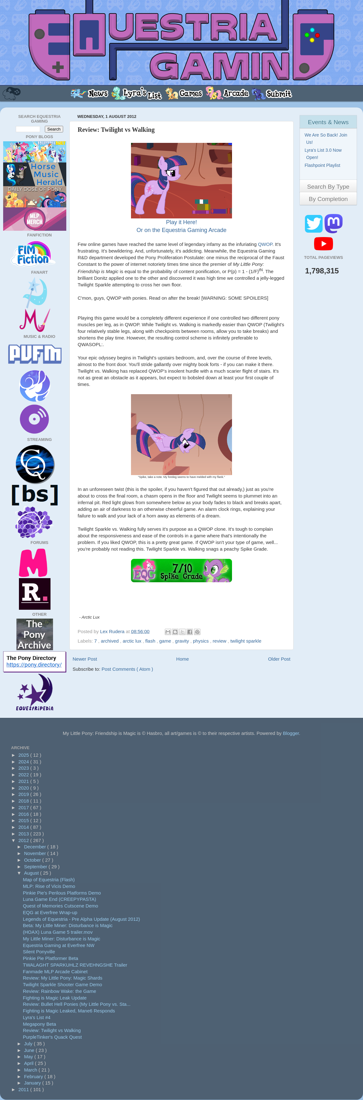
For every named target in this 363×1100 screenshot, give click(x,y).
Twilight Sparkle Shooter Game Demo (62, 984)
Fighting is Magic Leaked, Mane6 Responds (69, 1010)
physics (201, 641)
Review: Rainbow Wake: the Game (59, 991)
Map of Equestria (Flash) (49, 879)
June (30, 1050)
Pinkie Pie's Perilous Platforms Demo (62, 892)
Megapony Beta (39, 1024)
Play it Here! (181, 222)
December (35, 846)
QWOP (265, 244)
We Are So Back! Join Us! (326, 138)
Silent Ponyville (39, 951)
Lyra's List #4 (37, 1017)
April (29, 1063)
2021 (24, 781)
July (29, 1043)
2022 (24, 774)
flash (151, 641)
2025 (24, 755)
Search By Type (328, 186)
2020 (24, 788)
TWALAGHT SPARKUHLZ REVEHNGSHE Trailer (75, 965)
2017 (24, 807)
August (32, 873)
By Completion (328, 199)
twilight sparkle (245, 641)
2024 (24, 761)
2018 (24, 801)
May (29, 1056)
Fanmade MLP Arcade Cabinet (55, 971)
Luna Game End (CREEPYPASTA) (59, 899)
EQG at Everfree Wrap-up (50, 912)
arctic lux (133, 641)
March (31, 1069)
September (36, 866)
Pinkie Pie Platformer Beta (50, 958)
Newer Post (85, 659)
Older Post (279, 659)
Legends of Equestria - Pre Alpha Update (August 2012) (81, 919)
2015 (24, 820)
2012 (24, 840)
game (166, 641)
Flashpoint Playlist (323, 165)
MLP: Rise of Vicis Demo (49, 886)
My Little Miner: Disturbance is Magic (61, 938)
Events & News (328, 122)
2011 (24, 1089)
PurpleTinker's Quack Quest (52, 1037)
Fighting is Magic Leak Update (55, 997)
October (33, 860)
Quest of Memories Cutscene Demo (60, 905)
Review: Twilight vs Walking (52, 1030)
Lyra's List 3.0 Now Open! (324, 154)
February (34, 1076)
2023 (24, 768)
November (35, 853)
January (33, 1082)
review (220, 641)
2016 (24, 814)
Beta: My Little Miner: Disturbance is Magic (68, 925)
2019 (24, 794)
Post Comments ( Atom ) (127, 669)
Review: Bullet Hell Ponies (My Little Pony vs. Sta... (77, 1004)
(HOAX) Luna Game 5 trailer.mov (58, 932)
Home (182, 659)
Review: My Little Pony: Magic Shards (63, 978)
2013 (24, 833)
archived (110, 641)
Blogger (291, 733)
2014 (24, 827)
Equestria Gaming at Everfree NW (59, 945)
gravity (182, 641)
